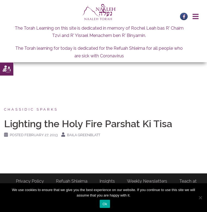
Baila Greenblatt (83, 135)
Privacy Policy (30, 181)
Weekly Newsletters (147, 181)
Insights (107, 181)
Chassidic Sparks (31, 109)
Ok (104, 204)
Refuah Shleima (71, 181)
